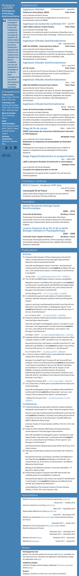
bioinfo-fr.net (50, 505)
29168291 (63, 294)
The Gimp (60, 565)
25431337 (68, 381)
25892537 (62, 352)
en (4, 156)
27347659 (62, 315)
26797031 (70, 335)
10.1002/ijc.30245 (49, 315)
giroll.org (66, 499)
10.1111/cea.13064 (51, 294)
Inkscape (68, 565)
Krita (30, 568)
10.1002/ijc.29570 (49, 352)
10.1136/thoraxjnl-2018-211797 (49, 277)
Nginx (60, 554)
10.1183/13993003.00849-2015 (52, 335)
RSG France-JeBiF (52, 526)
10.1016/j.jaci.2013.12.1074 (59, 398)
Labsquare (35, 541)
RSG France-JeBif (47, 517)
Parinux (39, 538)
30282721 (66, 277)
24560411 (29, 400)
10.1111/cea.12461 (56, 381)
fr (9, 156)
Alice (39, 559)
